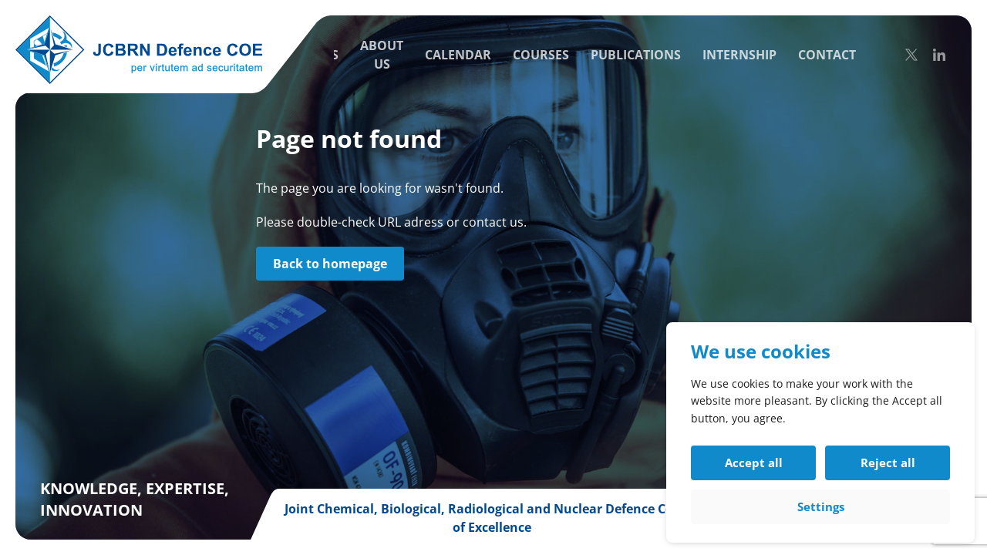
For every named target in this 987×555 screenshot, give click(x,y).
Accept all (754, 462)
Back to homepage (330, 263)
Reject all (888, 462)
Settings (820, 506)
